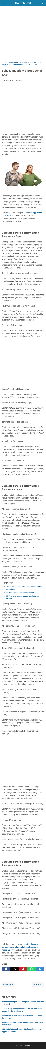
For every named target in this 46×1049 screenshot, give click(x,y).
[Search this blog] (42, 3)
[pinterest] (23, 969)
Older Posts (37, 984)
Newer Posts (8, 984)
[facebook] (6, 969)
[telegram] (40, 969)
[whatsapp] (31, 969)
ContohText (23, 3)
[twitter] (14, 969)
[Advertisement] (23, 35)
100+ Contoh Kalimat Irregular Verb (20, 593)
